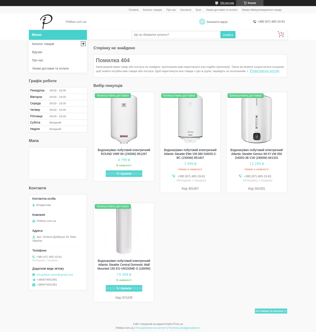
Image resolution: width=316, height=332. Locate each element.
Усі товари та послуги (269, 311)
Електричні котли (264, 71)
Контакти (185, 9)
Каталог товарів (152, 9)
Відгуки (37, 52)
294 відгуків (227, 3)
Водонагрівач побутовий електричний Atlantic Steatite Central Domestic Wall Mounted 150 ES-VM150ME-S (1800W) (124, 264)
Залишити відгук (217, 21)
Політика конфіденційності (184, 327)
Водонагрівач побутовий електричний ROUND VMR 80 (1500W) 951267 (124, 152)
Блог (198, 9)
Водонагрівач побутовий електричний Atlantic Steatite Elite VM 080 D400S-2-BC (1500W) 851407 (190, 153)
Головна (134, 9)
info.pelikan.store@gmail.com (54, 274)
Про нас (171, 9)
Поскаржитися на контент (151, 327)
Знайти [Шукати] (228, 35)
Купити (126, 173)
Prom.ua (178, 324)
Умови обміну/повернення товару (262, 9)
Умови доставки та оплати (221, 9)
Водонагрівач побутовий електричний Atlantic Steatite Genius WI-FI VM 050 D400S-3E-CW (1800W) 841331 (256, 153)
